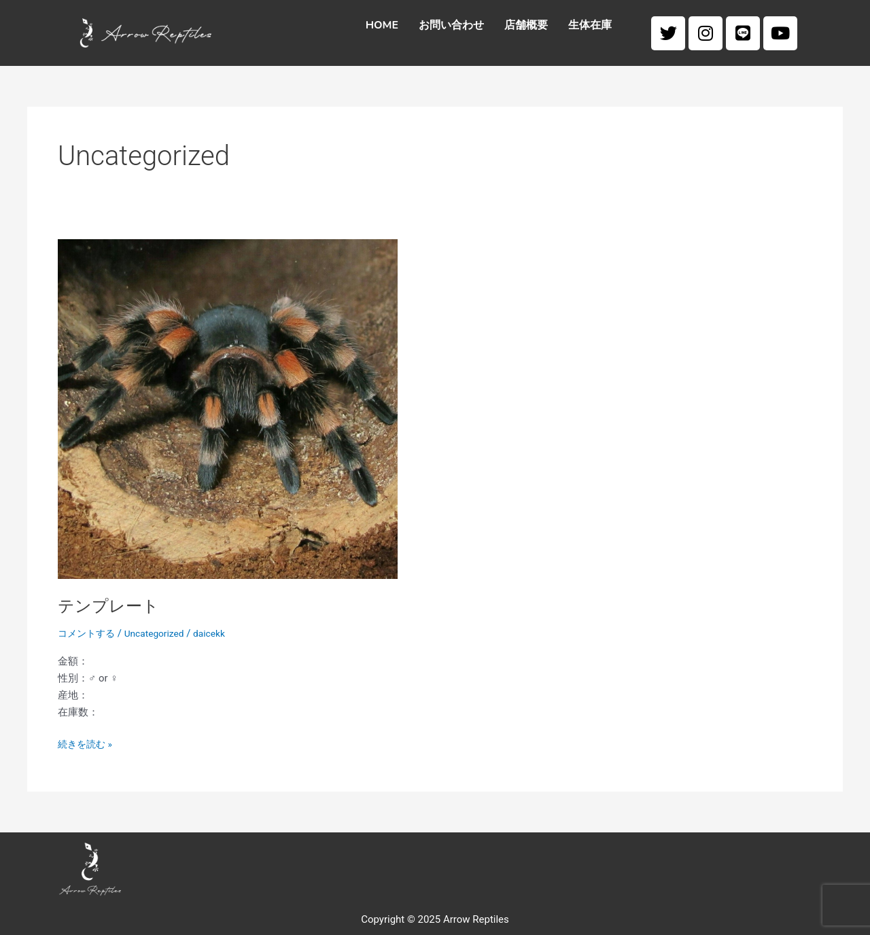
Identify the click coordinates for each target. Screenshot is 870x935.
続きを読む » (87, 743)
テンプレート (112, 605)
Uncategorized (161, 633)
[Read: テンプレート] (228, 408)
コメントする (88, 633)
